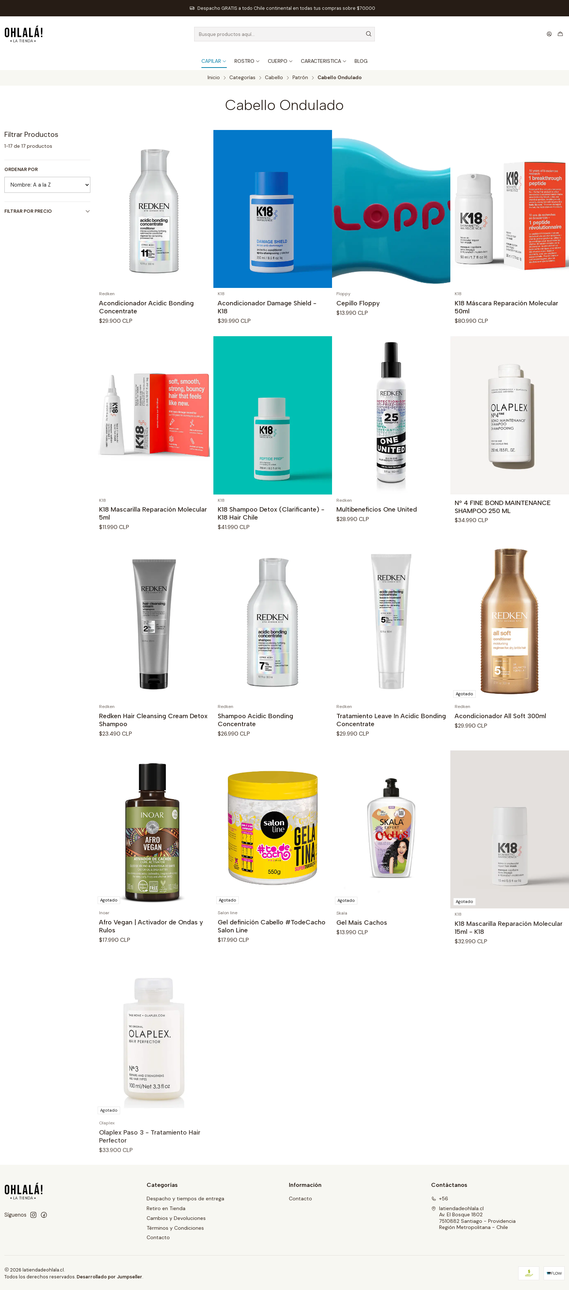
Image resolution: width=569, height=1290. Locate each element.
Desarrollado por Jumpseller (109, 1277)
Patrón (300, 77)
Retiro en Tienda (166, 1208)
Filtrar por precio (47, 211)
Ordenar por (21, 169)
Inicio (214, 77)
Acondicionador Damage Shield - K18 (267, 307)
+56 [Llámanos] (439, 1198)
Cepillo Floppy (358, 303)
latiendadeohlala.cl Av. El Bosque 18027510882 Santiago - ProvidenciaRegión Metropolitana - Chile (473, 1218)
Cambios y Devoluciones (176, 1218)
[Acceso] (549, 34)
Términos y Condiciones (175, 1228)
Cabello (274, 77)
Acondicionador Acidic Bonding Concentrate (146, 307)
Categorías (242, 77)
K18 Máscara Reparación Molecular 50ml (506, 307)
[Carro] (560, 34)
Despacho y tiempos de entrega (185, 1198)
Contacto (158, 1237)
